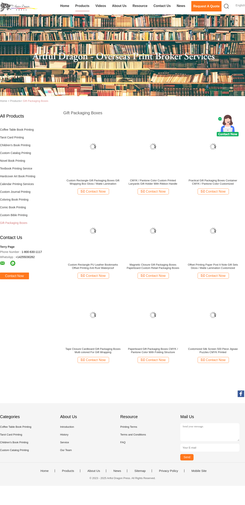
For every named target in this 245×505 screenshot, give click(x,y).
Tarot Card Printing (12, 137)
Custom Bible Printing (14, 215)
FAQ (123, 442)
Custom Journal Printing (15, 191)
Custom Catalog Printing (15, 153)
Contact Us (162, 6)
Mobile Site (199, 470)
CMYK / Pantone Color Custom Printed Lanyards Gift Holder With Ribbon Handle (153, 182)
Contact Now (14, 276)
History (64, 434)
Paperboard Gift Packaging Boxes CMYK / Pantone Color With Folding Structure (153, 350)
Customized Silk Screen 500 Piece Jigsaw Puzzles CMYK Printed (213, 350)
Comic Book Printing (13, 207)
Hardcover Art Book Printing (17, 176)
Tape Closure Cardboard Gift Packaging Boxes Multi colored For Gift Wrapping (93, 350)
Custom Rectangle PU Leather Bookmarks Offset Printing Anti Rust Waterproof (93, 266)
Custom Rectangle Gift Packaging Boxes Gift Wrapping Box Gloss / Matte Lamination (93, 182)
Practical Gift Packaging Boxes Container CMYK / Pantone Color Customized (213, 182)
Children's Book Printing (15, 145)
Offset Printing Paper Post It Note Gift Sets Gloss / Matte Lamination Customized (213, 266)
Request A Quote (206, 6)
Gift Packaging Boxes (35, 100)
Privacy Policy (168, 470)
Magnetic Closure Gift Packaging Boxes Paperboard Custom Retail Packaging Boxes (153, 266)
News (181, 6)
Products (82, 6)
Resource (140, 6)
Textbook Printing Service (16, 168)
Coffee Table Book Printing (17, 129)
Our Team (66, 450)
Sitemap (140, 470)
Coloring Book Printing (14, 199)
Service (64, 442)
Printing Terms (128, 426)
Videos (100, 6)
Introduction (67, 426)
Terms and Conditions (133, 434)
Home (64, 6)
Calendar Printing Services (17, 184)
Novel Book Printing (12, 160)
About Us (119, 6)
